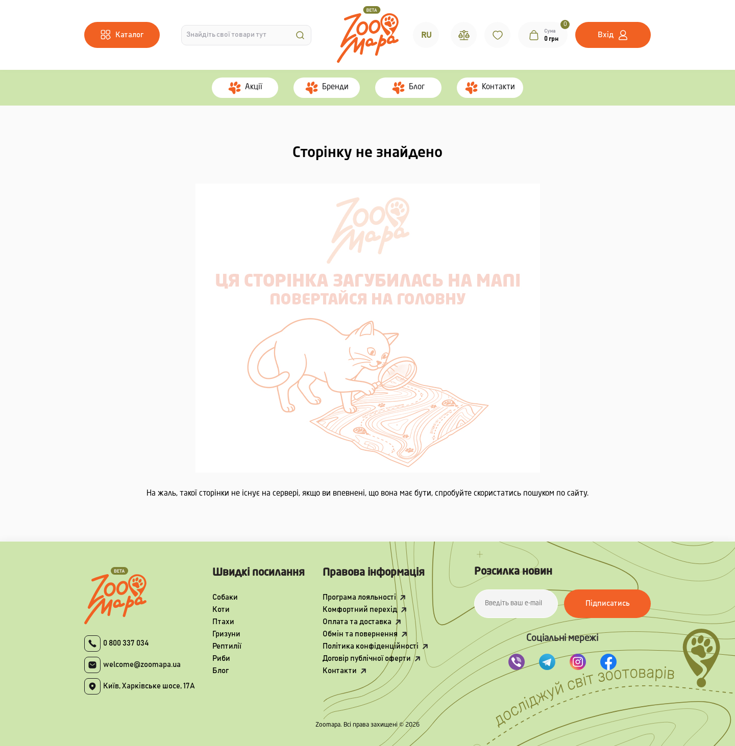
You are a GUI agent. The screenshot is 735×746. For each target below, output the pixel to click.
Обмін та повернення (360, 634)
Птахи (223, 622)
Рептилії (226, 646)
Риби (221, 658)
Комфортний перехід (360, 609)
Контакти (340, 671)
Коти (221, 609)
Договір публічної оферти (367, 658)
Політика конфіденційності (371, 646)
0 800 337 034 (126, 643)
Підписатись (607, 603)
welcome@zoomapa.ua (142, 664)
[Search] (300, 35)
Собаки (225, 597)
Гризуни (226, 634)
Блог (220, 671)
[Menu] (122, 35)
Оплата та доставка (357, 622)
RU (426, 35)
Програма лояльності (359, 597)
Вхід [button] (606, 35)
